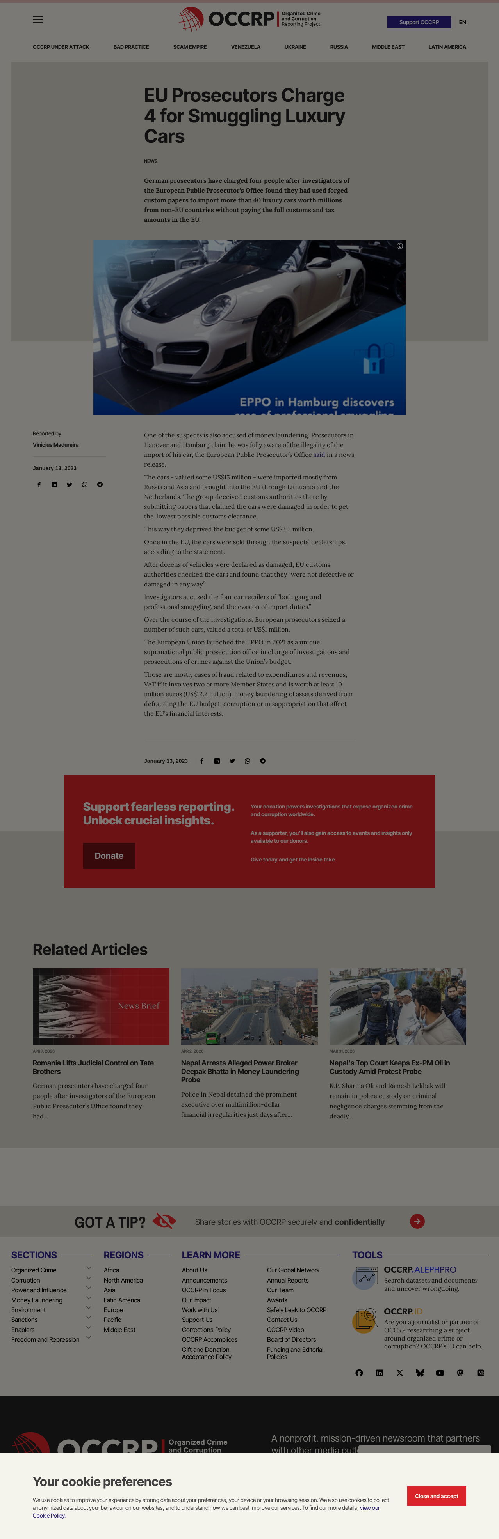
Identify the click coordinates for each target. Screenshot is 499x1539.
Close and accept (436, 1496)
